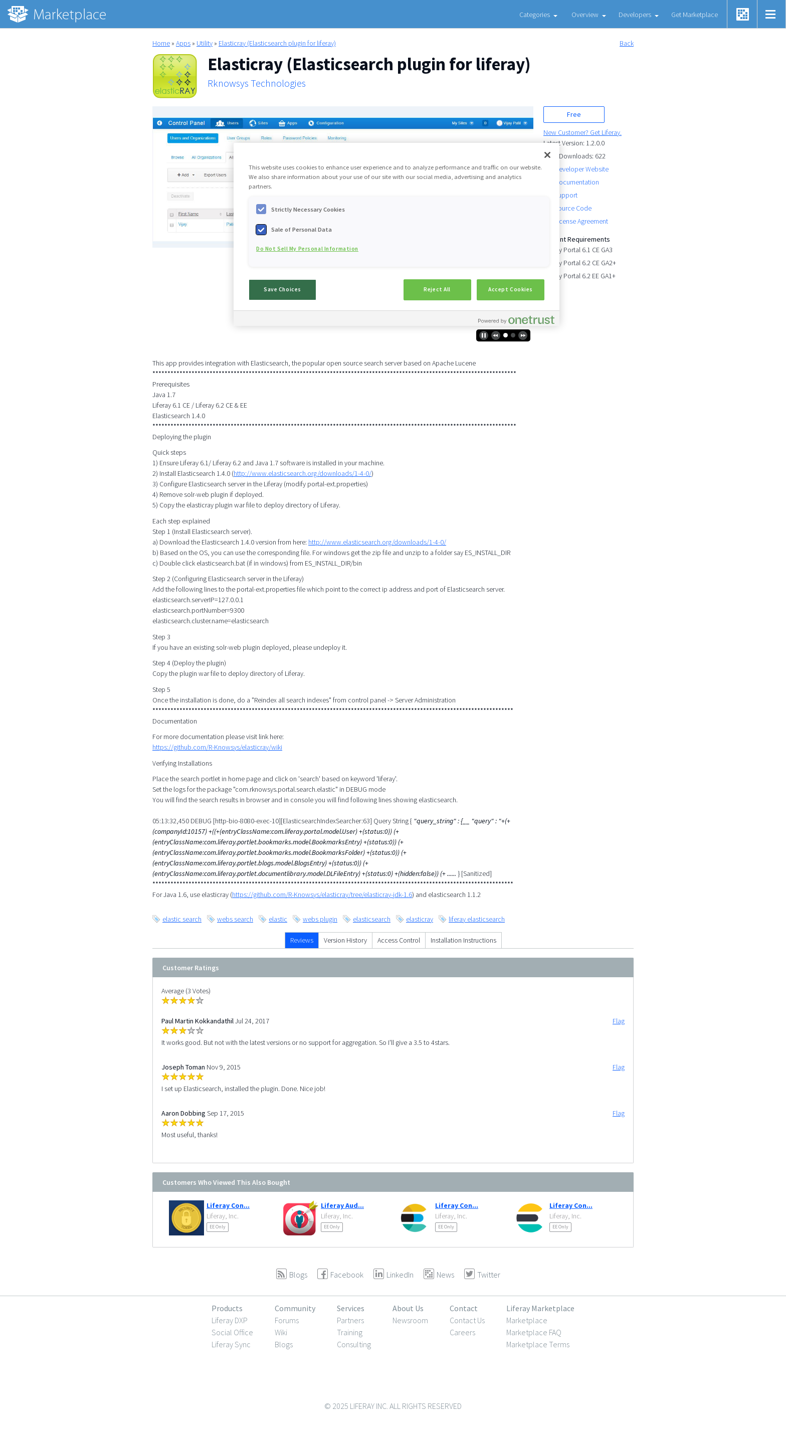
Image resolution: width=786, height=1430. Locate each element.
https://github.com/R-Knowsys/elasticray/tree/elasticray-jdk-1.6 (322, 894)
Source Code (573, 208)
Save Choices (282, 289)
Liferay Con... (228, 1205)
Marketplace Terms (537, 1344)
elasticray (419, 919)
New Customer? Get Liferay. (582, 132)
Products (227, 1308)
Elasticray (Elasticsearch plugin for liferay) (277, 43)
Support (565, 195)
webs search (235, 919)
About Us (408, 1308)
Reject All (437, 289)
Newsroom (410, 1320)
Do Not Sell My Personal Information (307, 248)
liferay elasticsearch (477, 919)
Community (295, 1308)
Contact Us (467, 1320)
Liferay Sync (231, 1344)
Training (349, 1332)
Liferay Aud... (342, 1205)
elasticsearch (371, 919)
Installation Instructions (463, 940)
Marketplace (526, 1320)
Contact (464, 1308)
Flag (619, 1020)
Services (350, 1308)
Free (574, 114)
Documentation (576, 182)
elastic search (182, 919)
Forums (287, 1320)
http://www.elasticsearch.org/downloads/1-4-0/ (302, 473)
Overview (585, 14)
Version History (345, 940)
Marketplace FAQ (533, 1332)
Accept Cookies (510, 289)
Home (161, 43)
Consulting (354, 1344)
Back (627, 43)
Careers (462, 1332)
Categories (534, 14)
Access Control (398, 940)
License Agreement (581, 221)
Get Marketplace (694, 14)
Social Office (232, 1332)
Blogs (284, 1344)
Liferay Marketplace (540, 1308)
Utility (205, 43)
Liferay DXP (230, 1320)
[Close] (547, 155)
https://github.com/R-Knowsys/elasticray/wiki (217, 747)
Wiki (281, 1332)
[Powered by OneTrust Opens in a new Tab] (516, 319)
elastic (278, 919)
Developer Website (581, 168)
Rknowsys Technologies (257, 83)
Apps (183, 43)
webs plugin (320, 919)
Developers (635, 14)
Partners (350, 1320)
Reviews (301, 940)
